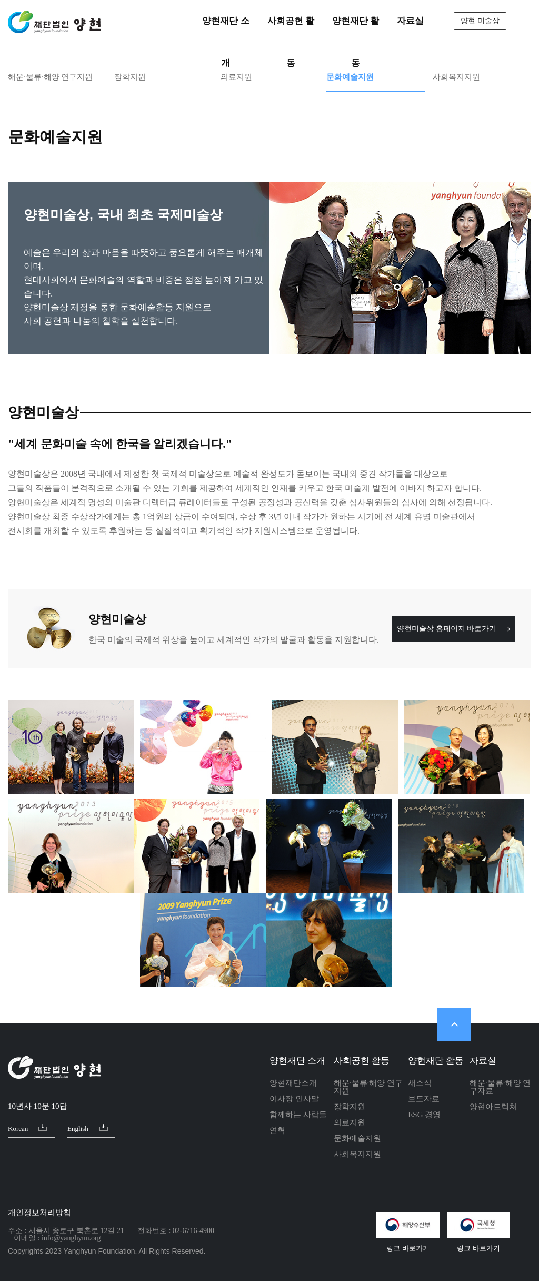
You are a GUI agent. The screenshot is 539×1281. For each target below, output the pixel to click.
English (87, 1128)
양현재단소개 (293, 1083)
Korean (27, 1128)
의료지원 (236, 77)
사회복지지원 (456, 77)
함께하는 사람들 (298, 1114)
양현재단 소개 (297, 1061)
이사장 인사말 (294, 1099)
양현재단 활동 (436, 1061)
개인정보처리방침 (39, 1212)
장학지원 (130, 77)
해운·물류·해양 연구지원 (50, 77)
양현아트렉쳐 (493, 1106)
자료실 (483, 1061)
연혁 (277, 1130)
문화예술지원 (350, 77)
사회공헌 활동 (362, 1061)
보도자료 (424, 1099)
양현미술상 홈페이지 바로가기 (453, 629)
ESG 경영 (424, 1114)
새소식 (420, 1083)
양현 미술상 (480, 21)
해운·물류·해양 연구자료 (500, 1087)
